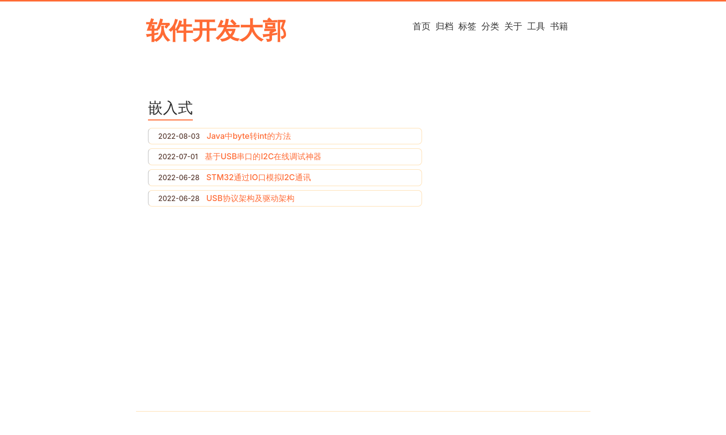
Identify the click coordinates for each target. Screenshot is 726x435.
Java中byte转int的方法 (249, 136)
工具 (536, 26)
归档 (444, 26)
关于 (513, 26)
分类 (490, 26)
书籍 (559, 26)
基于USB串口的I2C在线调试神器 (263, 156)
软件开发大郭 (216, 30)
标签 (467, 26)
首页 (422, 26)
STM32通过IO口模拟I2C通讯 (258, 177)
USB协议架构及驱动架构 (250, 198)
